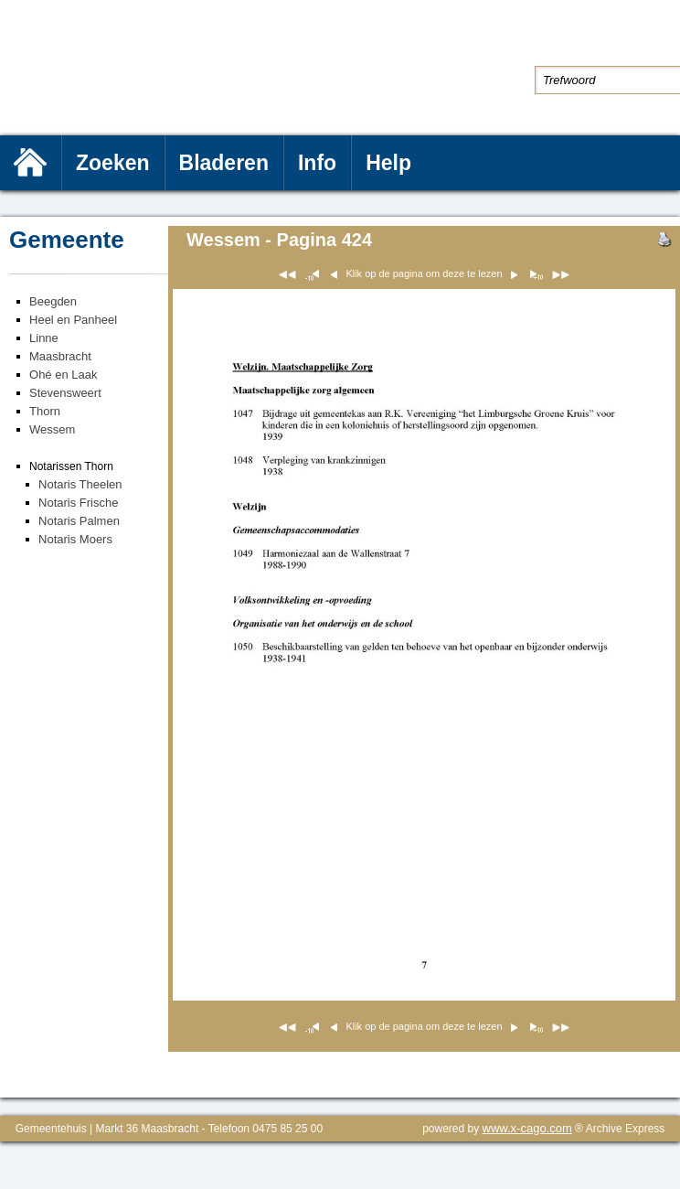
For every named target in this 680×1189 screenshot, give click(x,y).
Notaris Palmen (79, 521)
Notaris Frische (78, 502)
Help (388, 163)
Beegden (53, 301)
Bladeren (224, 163)
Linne (43, 338)
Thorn (44, 411)
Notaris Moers (75, 539)
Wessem (52, 429)
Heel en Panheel (73, 320)
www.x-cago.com (527, 1128)
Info (317, 163)
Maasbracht (60, 356)
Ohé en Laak (63, 374)
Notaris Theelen (80, 484)
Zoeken (113, 163)
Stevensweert (65, 393)
